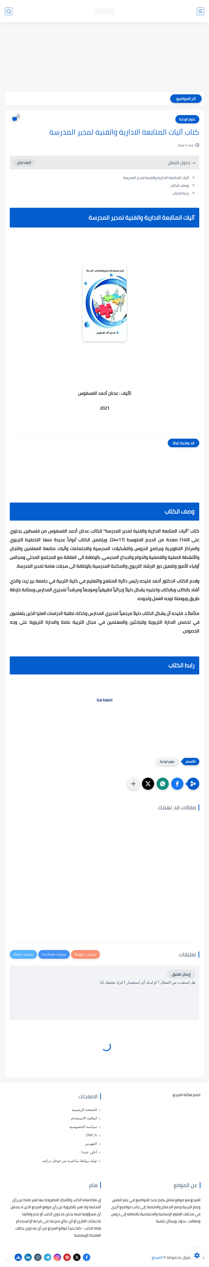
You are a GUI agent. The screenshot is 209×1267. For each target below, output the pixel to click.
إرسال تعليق (181, 974)
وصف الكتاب (179, 185)
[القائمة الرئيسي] (200, 11)
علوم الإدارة (187, 119)
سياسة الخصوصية (83, 1127)
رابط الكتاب (180, 193)
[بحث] (8, 11)
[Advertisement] (104, 57)
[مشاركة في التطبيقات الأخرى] (133, 784)
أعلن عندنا (89, 1152)
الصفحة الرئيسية (84, 1110)
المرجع (157, 1257)
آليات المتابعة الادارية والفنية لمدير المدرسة (155, 177)
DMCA (91, 1135)
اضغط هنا (104, 699)
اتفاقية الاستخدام (84, 1118)
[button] (177, 784)
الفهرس (91, 1144)
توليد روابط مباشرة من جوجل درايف (69, 1161)
